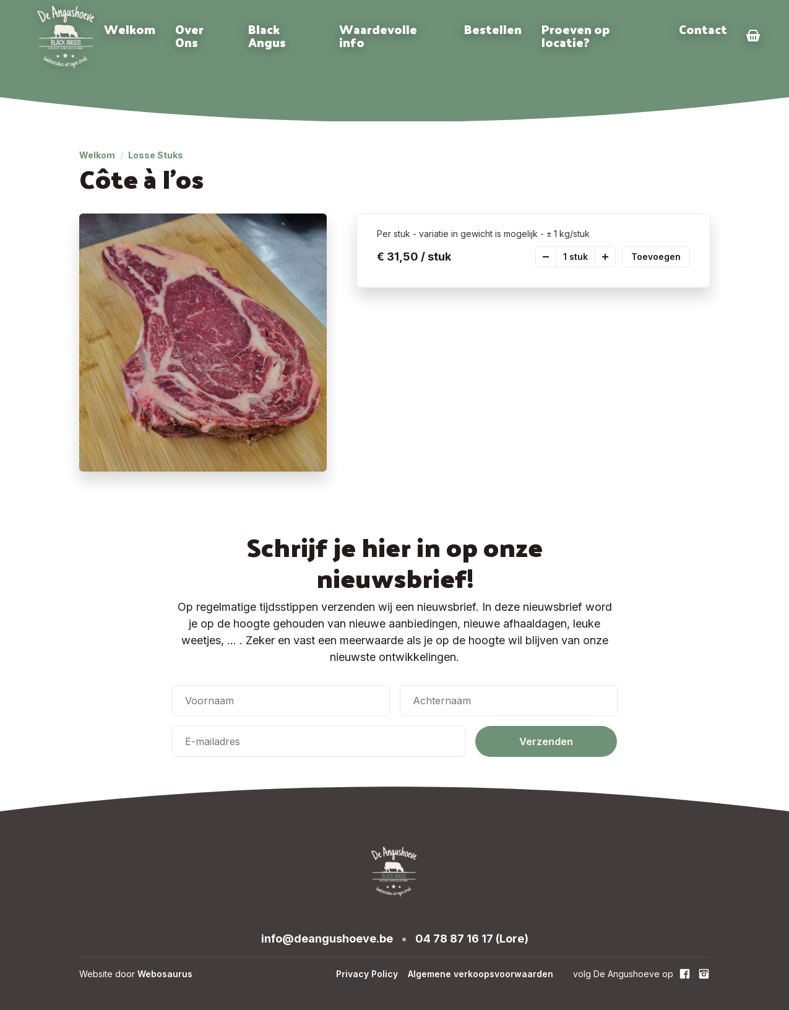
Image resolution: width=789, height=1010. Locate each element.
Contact (703, 29)
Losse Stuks (155, 155)
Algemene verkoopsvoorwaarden (480, 974)
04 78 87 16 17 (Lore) (471, 938)
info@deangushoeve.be (327, 938)
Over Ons (189, 35)
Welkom (129, 29)
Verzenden (546, 741)
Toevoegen (656, 256)
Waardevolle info (378, 35)
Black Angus (267, 35)
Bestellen (493, 29)
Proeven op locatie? (575, 35)
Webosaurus (164, 974)
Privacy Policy (367, 974)
